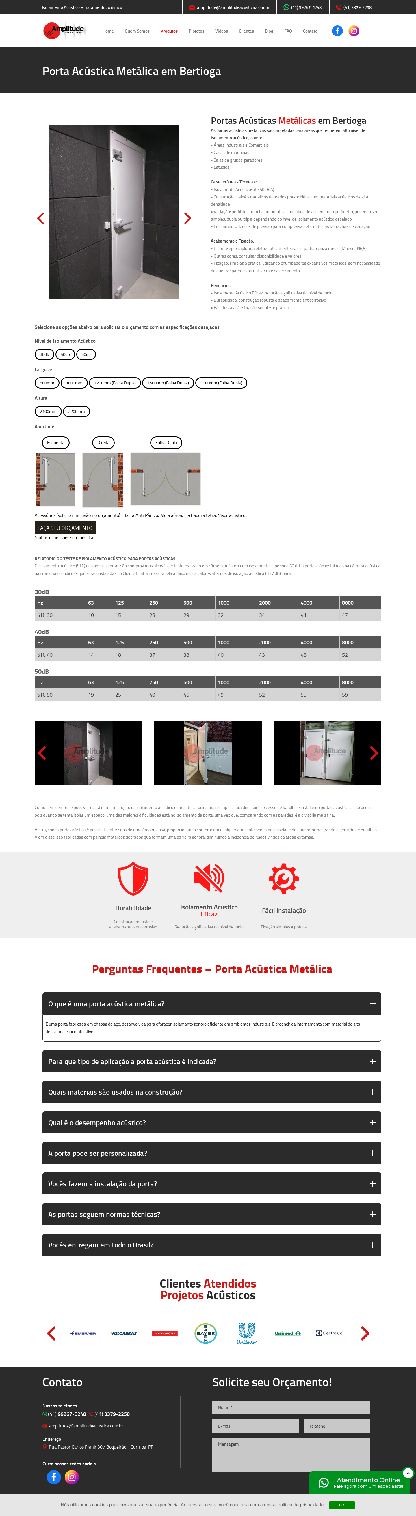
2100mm (48, 411)
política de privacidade (301, 1504)
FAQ (288, 31)
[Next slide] (374, 753)
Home (108, 31)
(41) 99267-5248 (306, 7)
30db (44, 354)
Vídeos (221, 31)
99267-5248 (67, 1414)
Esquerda (55, 443)
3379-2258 (112, 1414)
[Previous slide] (42, 753)
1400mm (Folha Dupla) (168, 383)
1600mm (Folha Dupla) (221, 383)
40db (65, 354)
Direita (103, 443)
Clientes (246, 31)
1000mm (74, 383)
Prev (51, 1333)
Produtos (169, 31)
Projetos (196, 31)
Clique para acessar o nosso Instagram (353, 30)
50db (86, 354)
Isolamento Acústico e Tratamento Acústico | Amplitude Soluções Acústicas (65, 31)
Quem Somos (137, 31)
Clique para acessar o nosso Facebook (337, 30)
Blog (269, 31)
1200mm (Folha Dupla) (115, 383)
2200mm (76, 411)
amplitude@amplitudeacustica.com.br (233, 7)
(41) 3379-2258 (357, 7)
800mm (47, 383)
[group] (88, 753)
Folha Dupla (166, 443)
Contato (310, 31)
